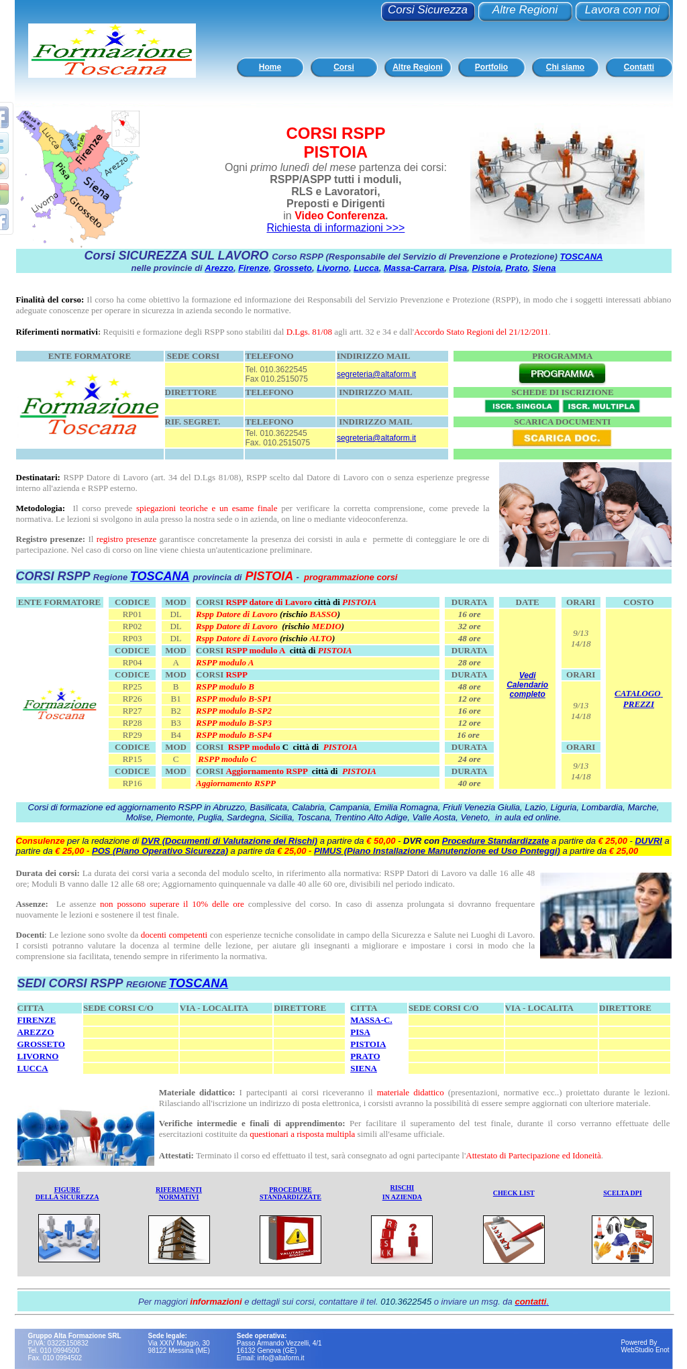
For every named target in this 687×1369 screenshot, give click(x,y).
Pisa (459, 268)
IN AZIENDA (402, 1197)
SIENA (363, 1068)
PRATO (365, 1056)
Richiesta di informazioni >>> (335, 227)
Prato (516, 268)
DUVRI (648, 841)
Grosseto (293, 268)
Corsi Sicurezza (428, 9)
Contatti (639, 67)
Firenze (253, 268)
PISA (360, 1032)
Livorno (333, 268)
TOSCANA (581, 257)
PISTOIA (368, 1044)
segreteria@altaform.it (376, 374)
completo (527, 694)
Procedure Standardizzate (495, 841)
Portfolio (491, 67)
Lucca (366, 268)
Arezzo (219, 268)
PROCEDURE (290, 1189)
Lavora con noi (622, 9)
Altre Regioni (525, 9)
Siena (544, 268)
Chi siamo (565, 67)
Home (270, 67)
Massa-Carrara (414, 268)
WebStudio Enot (645, 1350)
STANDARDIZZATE (290, 1197)
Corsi (343, 67)
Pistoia (486, 268)
